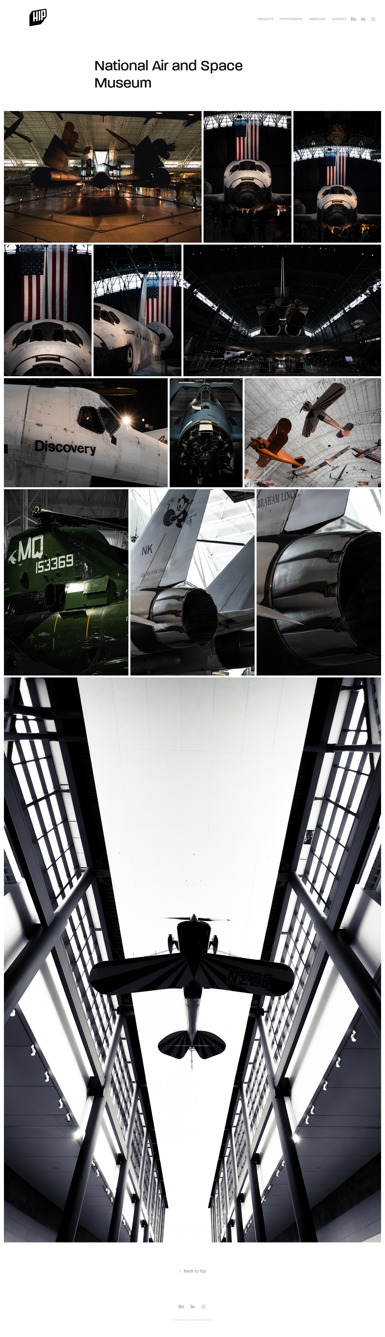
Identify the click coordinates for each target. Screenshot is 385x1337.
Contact (339, 19)
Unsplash (317, 19)
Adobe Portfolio (201, 1320)
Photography (291, 19)
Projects (265, 19)
